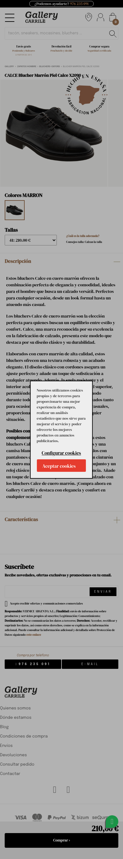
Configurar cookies (61, 453)
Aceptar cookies (59, 466)
